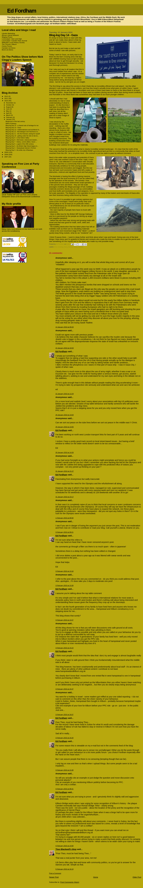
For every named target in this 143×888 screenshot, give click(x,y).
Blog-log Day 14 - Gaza (13, 127)
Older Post (137, 877)
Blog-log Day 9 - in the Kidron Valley (17, 138)
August (8, 107)
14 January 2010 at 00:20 (64, 327)
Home (95, 877)
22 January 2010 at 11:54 (64, 394)
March (8, 115)
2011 (6, 98)
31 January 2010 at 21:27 (64, 471)
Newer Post (54, 877)
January (9, 119)
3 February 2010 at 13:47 (64, 620)
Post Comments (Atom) (69, 882)
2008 (6, 154)
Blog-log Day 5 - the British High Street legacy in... (22, 146)
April (8, 113)
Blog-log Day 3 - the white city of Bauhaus (19, 150)
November (10, 103)
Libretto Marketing (8, 33)
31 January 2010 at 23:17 (64, 497)
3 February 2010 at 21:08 (64, 770)
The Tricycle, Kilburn (9, 44)
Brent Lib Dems (7, 50)
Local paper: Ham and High (12, 39)
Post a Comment (55, 873)
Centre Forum (7, 46)
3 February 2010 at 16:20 (64, 738)
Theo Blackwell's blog (65, 849)
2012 (6, 96)
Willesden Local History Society (13, 42)
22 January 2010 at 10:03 (64, 348)
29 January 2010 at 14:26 (64, 452)
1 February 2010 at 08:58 (64, 518)
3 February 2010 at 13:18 (64, 571)
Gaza (65, 247)
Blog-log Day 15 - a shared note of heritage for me (22, 125)
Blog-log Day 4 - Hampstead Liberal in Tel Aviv (21, 148)
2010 (6, 101)
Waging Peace (7, 37)
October (9, 105)
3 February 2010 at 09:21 (64, 532)
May (7, 111)
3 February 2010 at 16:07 (64, 714)
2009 (6, 152)
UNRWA (80, 247)
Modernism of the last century (15, 121)
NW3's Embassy (11, 123)
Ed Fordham (21, 11)
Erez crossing (58, 247)
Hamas (70, 247)
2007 (6, 157)
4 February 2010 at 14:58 (64, 846)
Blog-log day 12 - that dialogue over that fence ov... (22, 131)
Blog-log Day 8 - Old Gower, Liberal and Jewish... (22, 140)
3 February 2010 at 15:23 (64, 648)
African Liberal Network (10, 35)
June (8, 109)
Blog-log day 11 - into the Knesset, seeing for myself (23, 134)
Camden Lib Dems (8, 48)
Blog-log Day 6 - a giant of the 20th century (20, 144)
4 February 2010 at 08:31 (64, 789)
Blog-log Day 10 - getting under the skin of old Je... (22, 136)
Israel (75, 247)
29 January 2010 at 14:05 (64, 427)
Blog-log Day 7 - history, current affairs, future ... (21, 142)
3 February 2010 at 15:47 (64, 689)
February (9, 117)
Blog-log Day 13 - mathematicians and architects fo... (23, 129)
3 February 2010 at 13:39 (64, 585)
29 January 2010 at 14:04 (64, 415)
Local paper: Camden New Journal (14, 41)
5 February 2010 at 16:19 (64, 869)
